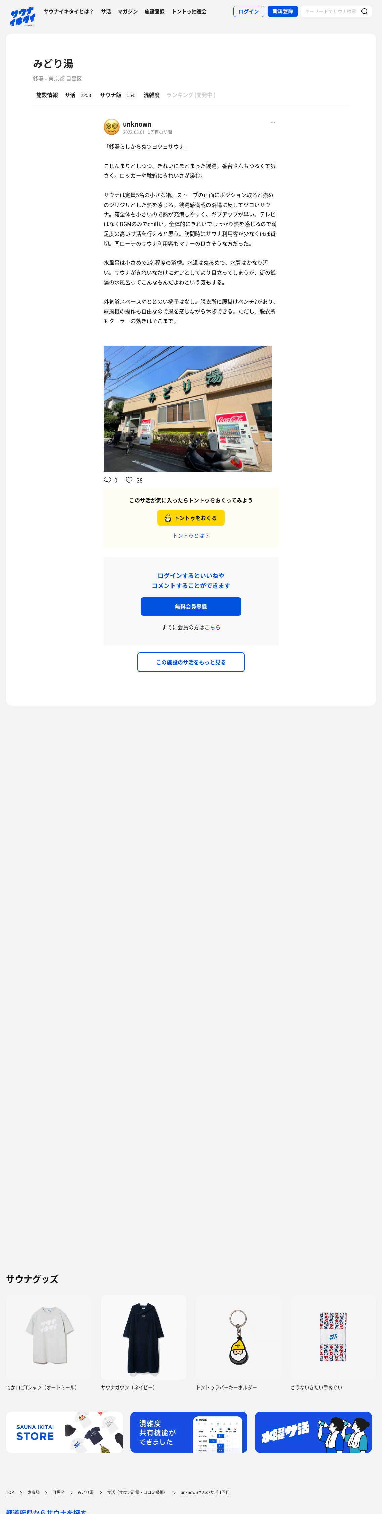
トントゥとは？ (191, 535)
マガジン (128, 11)
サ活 (106, 11)
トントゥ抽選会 (189, 11)
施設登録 (155, 11)
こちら (212, 627)
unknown (137, 124)
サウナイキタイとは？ (69, 11)
